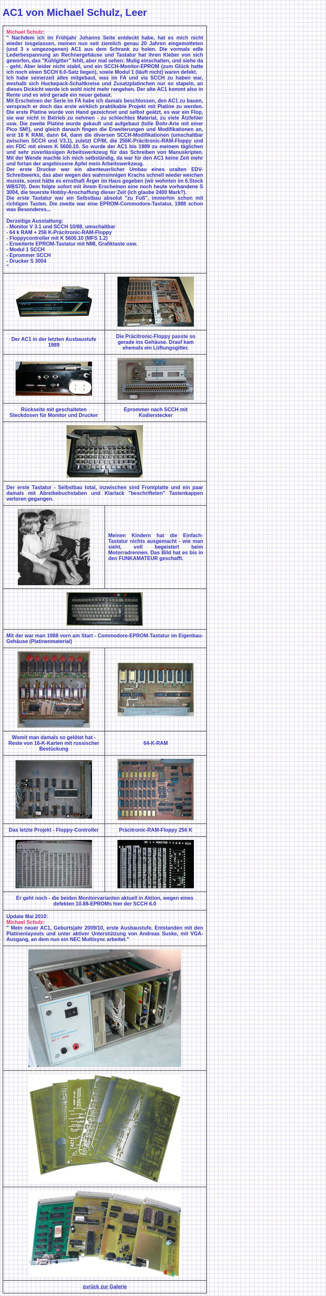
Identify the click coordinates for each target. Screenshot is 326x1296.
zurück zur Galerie (105, 1286)
